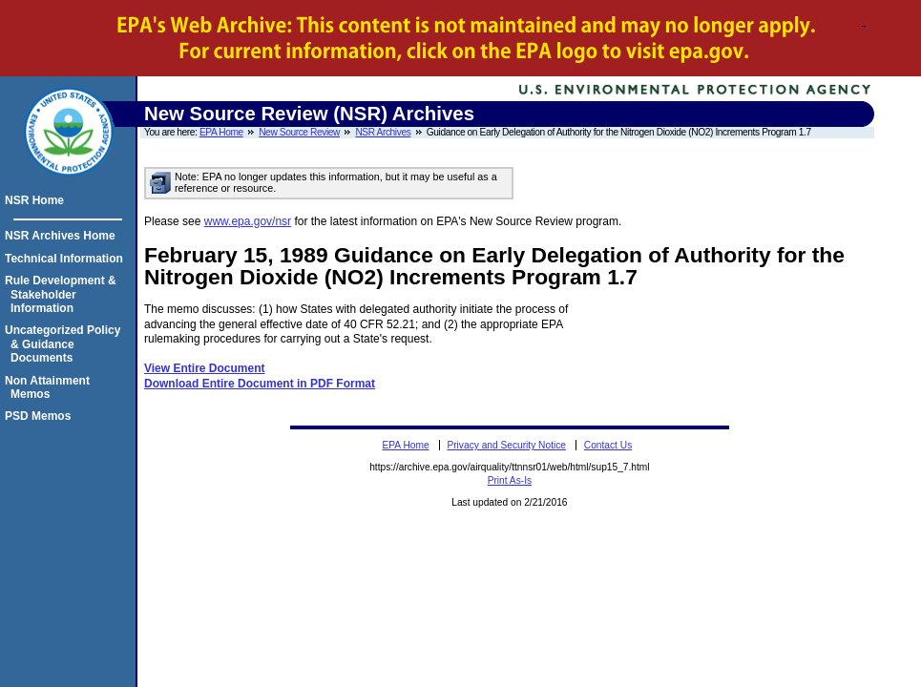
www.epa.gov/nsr (247, 221)
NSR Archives (382, 132)
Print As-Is (510, 480)
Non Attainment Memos (50, 387)
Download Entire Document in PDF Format (259, 383)
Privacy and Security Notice (506, 445)
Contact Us (608, 445)
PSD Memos (40, 416)
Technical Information (66, 258)
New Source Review (299, 132)
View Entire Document (204, 368)
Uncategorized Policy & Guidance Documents (65, 343)
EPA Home (221, 132)
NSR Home (37, 200)
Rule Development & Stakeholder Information (63, 294)
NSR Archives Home (62, 235)
